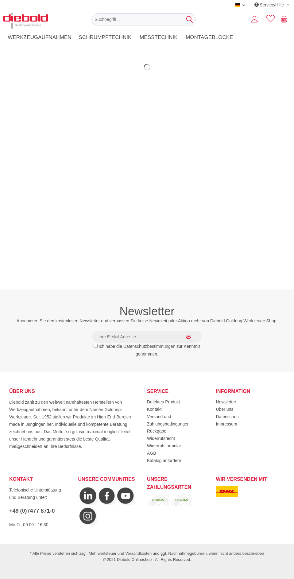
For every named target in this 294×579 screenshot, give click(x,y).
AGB (151, 453)
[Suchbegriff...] (143, 19)
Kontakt (154, 409)
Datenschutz (228, 416)
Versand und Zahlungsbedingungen (168, 420)
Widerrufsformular (164, 445)
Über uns (225, 409)
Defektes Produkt (163, 401)
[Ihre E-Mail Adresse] (147, 337)
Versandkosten (138, 553)
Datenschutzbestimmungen (149, 346)
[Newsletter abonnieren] (192, 337)
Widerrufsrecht (161, 438)
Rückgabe (156, 431)
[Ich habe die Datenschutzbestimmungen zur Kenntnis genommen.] (96, 346)
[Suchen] (189, 19)
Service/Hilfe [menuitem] (269, 4)
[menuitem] (143, 19)
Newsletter (226, 401)
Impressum (226, 424)
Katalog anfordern (164, 460)
